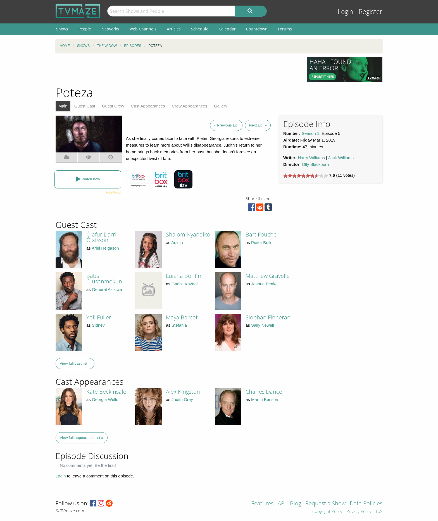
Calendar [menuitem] (227, 29)
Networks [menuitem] (110, 29)
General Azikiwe (107, 289)
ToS (378, 511)
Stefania (179, 325)
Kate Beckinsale (106, 391)
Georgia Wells (105, 399)
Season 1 (310, 133)
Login (345, 11)
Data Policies (366, 504)
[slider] (305, 175)
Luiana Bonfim (184, 275)
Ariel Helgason (105, 248)
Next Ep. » (257, 125)
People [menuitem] (84, 29)
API (282, 504)
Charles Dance (264, 391)
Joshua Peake (264, 283)
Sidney (98, 325)
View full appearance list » (82, 438)
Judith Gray (182, 399)
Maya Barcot (182, 317)
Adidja (177, 242)
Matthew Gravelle (268, 275)
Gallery (220, 106)
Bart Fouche (261, 234)
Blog (295, 504)
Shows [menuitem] (62, 29)
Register (370, 11)
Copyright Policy (327, 511)
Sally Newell (262, 325)
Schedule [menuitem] (199, 29)
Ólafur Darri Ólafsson (101, 237)
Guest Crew (113, 106)
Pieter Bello (262, 242)
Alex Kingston (183, 391)
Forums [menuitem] (285, 29)
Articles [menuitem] (174, 29)
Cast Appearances (148, 106)
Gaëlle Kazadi (184, 283)
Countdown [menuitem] (257, 29)
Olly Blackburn (315, 164)
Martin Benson (264, 399)
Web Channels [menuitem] (142, 29)
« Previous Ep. (226, 125)
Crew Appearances (189, 106)
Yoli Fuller (98, 317)
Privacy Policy (358, 511)
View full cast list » (75, 363)
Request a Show (325, 504)
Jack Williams (341, 157)
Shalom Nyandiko (188, 234)
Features (262, 504)
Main (63, 106)
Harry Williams (311, 157)
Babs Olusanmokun (104, 278)
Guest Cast (84, 106)
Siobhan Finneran (268, 317)
